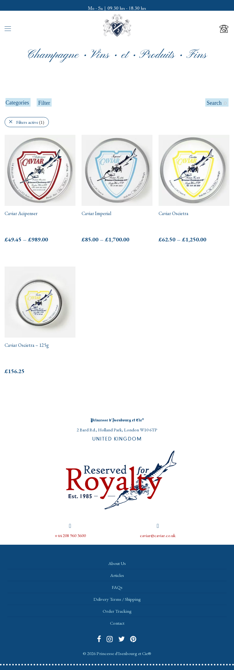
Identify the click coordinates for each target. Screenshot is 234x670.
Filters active (30, 122)
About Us (117, 563)
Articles (117, 575)
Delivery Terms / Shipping (117, 599)
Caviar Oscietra (173, 213)
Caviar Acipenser (21, 213)
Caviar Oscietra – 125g (27, 345)
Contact (117, 623)
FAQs (117, 587)
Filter (44, 103)
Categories (17, 103)
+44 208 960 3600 (70, 535)
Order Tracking (117, 611)
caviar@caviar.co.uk (158, 535)
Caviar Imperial (96, 213)
